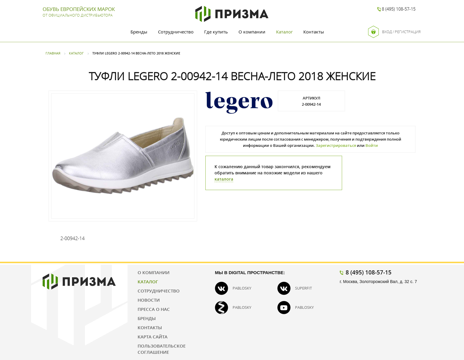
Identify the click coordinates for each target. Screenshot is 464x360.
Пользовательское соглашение (162, 349)
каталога (224, 179)
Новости (149, 300)
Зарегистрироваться (336, 145)
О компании (252, 32)
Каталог (284, 32)
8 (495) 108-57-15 (398, 9)
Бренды (138, 32)
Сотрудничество (176, 32)
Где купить (216, 32)
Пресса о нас (154, 309)
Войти (371, 145)
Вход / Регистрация (394, 32)
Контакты (313, 32)
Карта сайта (152, 337)
